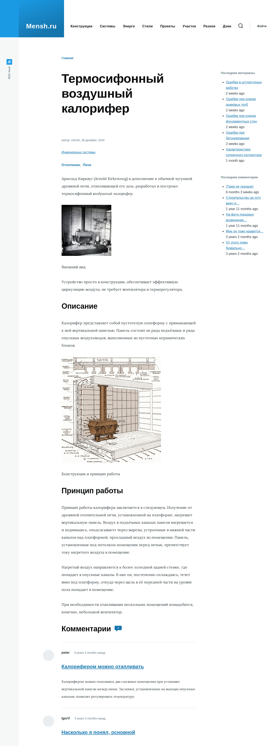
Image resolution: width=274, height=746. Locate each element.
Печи (87, 165)
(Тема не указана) (239, 186)
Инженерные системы (79, 152)
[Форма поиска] (240, 26)
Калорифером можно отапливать (103, 666)
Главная (67, 58)
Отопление (71, 165)
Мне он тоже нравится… (244, 231)
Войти (262, 26)
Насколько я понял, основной (98, 732)
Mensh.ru (41, 26)
